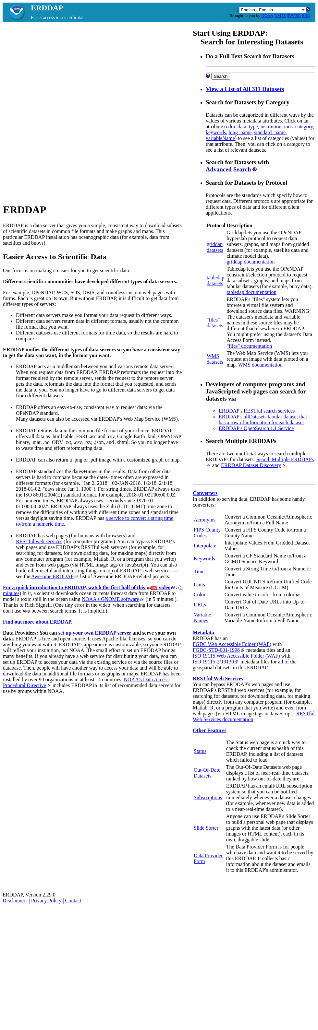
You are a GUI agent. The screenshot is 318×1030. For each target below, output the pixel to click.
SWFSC (294, 15)
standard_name (270, 132)
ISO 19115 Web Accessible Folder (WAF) (236, 656)
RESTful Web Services (218, 678)
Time (199, 571)
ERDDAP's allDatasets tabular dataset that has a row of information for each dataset (263, 419)
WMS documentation (260, 365)
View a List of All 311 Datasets (245, 89)
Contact (73, 900)
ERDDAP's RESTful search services (257, 411)
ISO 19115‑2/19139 (216, 661)
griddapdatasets (215, 247)
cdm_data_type (242, 126)
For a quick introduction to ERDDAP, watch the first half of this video (89, 587)
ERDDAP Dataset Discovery (253, 465)
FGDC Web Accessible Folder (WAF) (232, 644)
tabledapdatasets (215, 280)
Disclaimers (15, 900)
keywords (216, 132)
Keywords (204, 558)
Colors (201, 594)
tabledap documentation (251, 292)
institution (270, 126)
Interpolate (205, 545)
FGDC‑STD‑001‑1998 (219, 650)
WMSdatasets (215, 359)
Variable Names (202, 617)
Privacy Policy (46, 900)
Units (199, 584)
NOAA (267, 15)
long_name (239, 132)
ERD (306, 15)
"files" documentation (249, 346)
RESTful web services (39, 541)
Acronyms (204, 519)
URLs (200, 604)
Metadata (203, 632)
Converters (205, 493)
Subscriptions (208, 797)
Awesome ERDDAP (55, 576)
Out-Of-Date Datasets (207, 772)
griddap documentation (250, 261)
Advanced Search (228, 169)
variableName (220, 138)
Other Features (209, 730)
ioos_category (298, 126)
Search (220, 76)
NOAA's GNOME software (113, 599)
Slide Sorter (206, 828)
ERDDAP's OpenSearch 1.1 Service (256, 428)
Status (200, 751)
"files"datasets (215, 322)
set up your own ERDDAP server (94, 633)
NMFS (280, 15)
